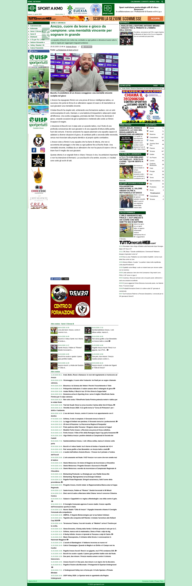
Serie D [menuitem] (32, 34)
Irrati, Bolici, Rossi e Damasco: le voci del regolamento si (142, 88)
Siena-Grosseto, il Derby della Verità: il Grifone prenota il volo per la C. (89, 529)
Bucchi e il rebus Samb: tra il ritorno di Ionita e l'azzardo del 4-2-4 (87, 446)
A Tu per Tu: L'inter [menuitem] (36, 40)
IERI (161, 86)
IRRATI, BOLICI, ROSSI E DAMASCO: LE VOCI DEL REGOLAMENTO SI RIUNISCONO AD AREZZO (131, 131)
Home (30, 23)
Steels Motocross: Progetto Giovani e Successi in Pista (84, 466)
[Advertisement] (142, 65)
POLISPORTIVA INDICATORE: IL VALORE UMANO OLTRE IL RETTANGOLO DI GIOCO (130, 189)
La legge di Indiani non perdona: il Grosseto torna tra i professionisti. (89, 421)
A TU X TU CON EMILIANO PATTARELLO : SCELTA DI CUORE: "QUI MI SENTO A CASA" (131, 160)
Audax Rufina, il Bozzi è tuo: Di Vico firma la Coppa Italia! (84, 391)
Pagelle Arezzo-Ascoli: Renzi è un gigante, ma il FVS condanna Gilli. (89, 551)
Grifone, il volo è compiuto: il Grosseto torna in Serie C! (84, 419)
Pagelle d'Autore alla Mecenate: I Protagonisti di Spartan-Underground (89, 565)
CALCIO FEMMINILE (127, 212)
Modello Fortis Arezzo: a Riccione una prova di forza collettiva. (86, 430)
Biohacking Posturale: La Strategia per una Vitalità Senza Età (86, 474)
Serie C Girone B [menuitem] (35, 31)
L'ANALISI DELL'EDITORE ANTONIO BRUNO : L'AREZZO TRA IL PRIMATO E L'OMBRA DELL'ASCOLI (140, 28)
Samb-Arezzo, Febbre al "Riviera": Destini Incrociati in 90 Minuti (87, 490)
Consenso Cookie (147, 581)
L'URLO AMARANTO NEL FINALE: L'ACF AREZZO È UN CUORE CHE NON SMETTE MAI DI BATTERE (131, 219)
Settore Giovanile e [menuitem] (36, 42)
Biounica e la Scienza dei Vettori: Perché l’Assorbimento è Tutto (87, 386)
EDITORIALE (124, 23)
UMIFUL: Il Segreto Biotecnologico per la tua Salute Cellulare (86, 515)
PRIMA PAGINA (125, 125)
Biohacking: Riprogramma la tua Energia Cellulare (82, 477)
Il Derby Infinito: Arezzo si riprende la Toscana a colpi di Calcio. (87, 534)
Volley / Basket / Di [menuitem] (36, 45)
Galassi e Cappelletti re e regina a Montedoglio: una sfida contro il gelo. (90, 499)
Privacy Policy (159, 581)
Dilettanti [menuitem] (32, 37)
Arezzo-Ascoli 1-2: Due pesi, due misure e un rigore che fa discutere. (89, 562)
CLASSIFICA (151, 125)
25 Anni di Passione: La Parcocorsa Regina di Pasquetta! (84, 424)
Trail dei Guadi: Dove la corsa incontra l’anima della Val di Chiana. (88, 405)
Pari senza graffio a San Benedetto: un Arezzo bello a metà (85, 449)
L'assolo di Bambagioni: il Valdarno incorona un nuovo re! (85, 543)
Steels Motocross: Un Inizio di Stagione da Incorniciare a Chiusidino (89, 463)
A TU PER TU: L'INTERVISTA (130, 154)
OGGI (155, 86)
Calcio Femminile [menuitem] (35, 48)
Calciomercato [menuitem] (34, 26)
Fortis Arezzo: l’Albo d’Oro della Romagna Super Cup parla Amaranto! (89, 433)
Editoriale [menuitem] (33, 28)
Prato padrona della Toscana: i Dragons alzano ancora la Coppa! (87, 427)
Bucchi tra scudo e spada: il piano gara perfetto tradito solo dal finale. (89, 554)
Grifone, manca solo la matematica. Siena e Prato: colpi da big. (87, 531)
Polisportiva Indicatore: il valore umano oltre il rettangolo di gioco (88, 389)
